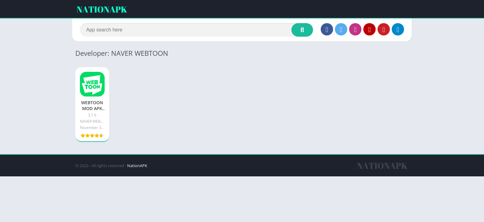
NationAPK (137, 165)
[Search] (196, 30)
